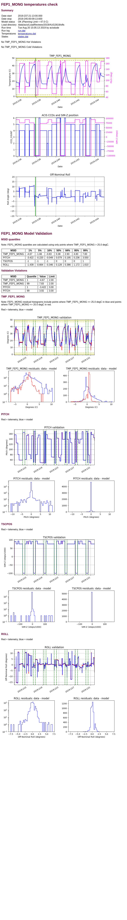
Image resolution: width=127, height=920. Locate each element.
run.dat (21, 30)
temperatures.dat (27, 33)
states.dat (23, 36)
